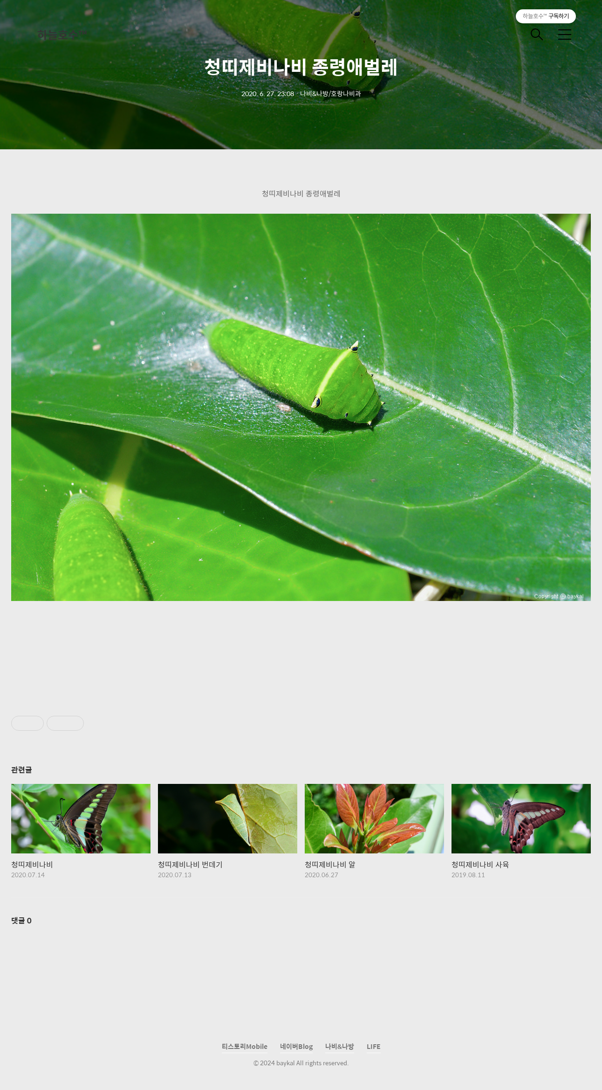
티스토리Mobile (244, 1046)
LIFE (374, 1046)
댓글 (21, 920)
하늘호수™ (62, 35)
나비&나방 (339, 1046)
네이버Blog (296, 1046)
